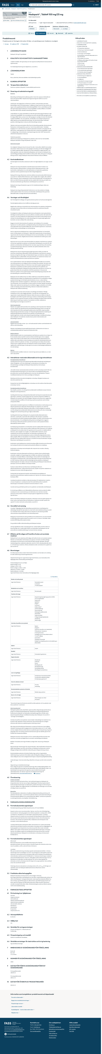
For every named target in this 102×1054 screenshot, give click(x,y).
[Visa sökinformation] (73, 4)
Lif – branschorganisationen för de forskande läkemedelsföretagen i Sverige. (14, 1030)
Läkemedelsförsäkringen (80, 22)
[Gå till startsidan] (5, 5)
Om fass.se (52, 1025)
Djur (22, 5)
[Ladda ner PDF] (15, 44)
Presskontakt (52, 1031)
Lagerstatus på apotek (74, 1025)
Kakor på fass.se (53, 1033)
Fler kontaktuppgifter (35, 1031)
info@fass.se (37, 1027)
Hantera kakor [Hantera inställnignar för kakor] (52, 1037)
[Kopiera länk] (24, 44)
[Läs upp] (6, 44)
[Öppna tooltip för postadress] (37, 773)
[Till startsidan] (2, 8)
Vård (18, 5)
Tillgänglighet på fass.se (55, 1027)
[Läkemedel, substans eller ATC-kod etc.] (51, 5)
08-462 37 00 (37, 1025)
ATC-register (72, 1029)
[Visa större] (54, 576)
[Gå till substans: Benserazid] (57, 28)
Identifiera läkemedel (74, 1027)
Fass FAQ (71, 1031)
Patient (13, 5)
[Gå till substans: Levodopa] (66, 28)
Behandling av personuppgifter (56, 1029)
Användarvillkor (53, 1035)
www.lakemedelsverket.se (26, 773)
